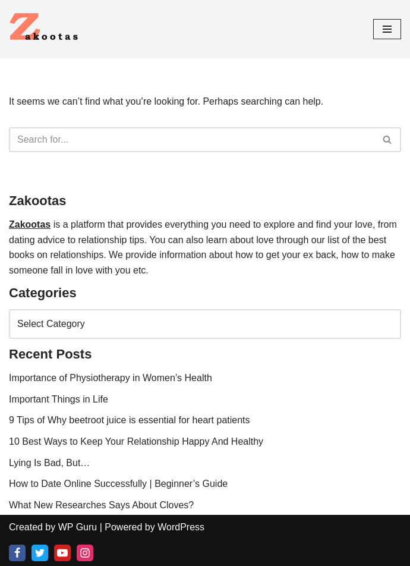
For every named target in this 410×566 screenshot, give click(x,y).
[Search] (191, 139)
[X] (39, 553)
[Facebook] (17, 553)
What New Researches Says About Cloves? (101, 505)
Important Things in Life (58, 399)
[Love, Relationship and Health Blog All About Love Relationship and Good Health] (44, 29)
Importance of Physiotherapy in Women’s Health (110, 378)
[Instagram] (85, 553)
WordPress (180, 527)
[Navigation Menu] (387, 29)
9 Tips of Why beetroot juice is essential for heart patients (129, 420)
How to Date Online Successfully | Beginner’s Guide (118, 484)
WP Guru (77, 527)
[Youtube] (62, 553)
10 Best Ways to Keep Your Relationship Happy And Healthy (136, 441)
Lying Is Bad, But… (49, 463)
